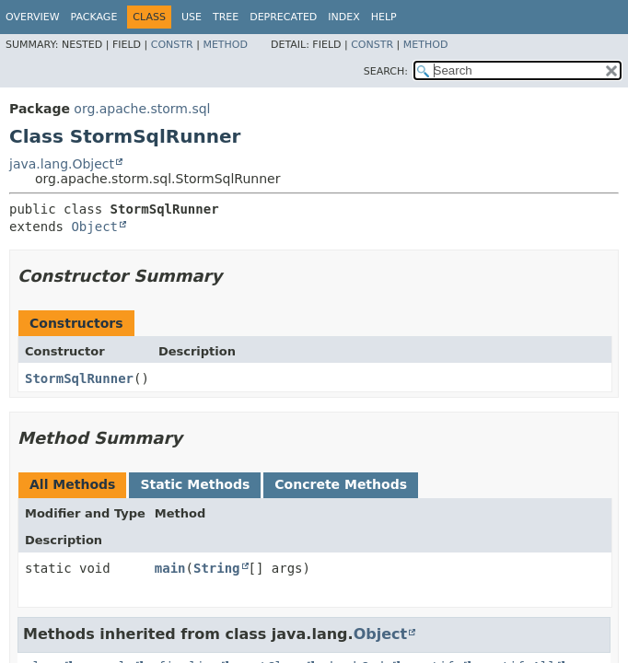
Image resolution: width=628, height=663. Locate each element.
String (216, 568)
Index (343, 17)
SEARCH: (386, 71)
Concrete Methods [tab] (340, 484)
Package (94, 17)
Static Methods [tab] (195, 484)
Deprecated (283, 17)
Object (94, 226)
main (170, 568)
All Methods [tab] (72, 484)
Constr (172, 45)
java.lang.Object (61, 164)
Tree (225, 17)
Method (225, 45)
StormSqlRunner (79, 378)
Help (384, 17)
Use (191, 17)
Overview (33, 17)
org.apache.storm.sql (142, 108)
